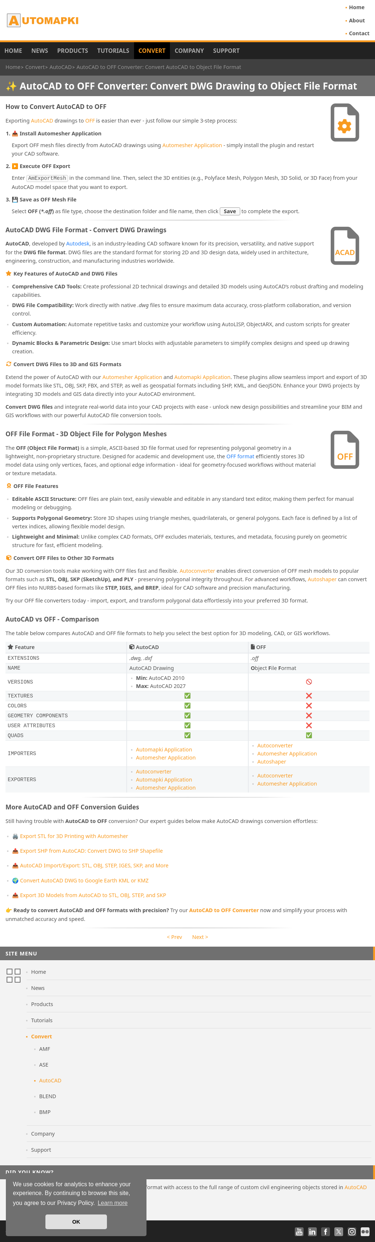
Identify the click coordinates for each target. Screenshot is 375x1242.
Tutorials (113, 51)
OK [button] (76, 1222)
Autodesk (78, 242)
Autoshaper (322, 578)
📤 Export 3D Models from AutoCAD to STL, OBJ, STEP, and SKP (89, 894)
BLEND (47, 1095)
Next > (200, 936)
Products (72, 51)
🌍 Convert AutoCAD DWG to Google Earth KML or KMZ (80, 879)
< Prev (174, 936)
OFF (90, 120)
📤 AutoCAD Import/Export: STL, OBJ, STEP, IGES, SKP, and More (90, 864)
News (39, 51)
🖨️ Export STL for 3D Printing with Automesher (70, 835)
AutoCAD (42, 120)
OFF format (240, 455)
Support (226, 51)
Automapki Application (202, 376)
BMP (45, 1111)
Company (189, 51)
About (357, 20)
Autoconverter (197, 570)
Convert (152, 51)
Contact (359, 33)
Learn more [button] (113, 1203)
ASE (43, 1063)
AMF (44, 1048)
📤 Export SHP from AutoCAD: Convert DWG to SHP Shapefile (87, 849)
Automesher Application (192, 145)
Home (357, 7)
